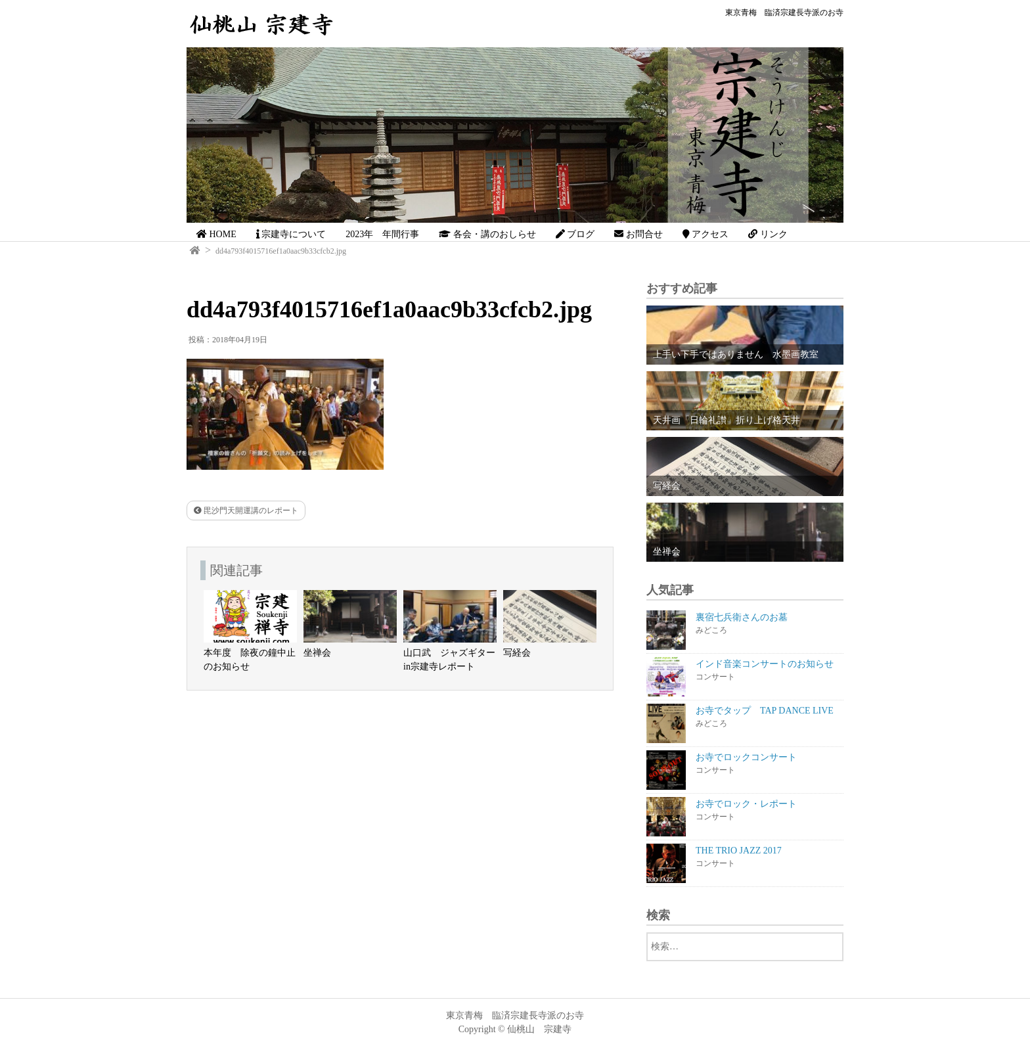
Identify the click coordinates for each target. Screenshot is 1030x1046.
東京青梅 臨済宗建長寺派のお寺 (784, 12)
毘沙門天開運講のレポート (246, 510)
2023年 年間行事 (382, 234)
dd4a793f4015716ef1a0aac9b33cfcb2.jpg (280, 251)
